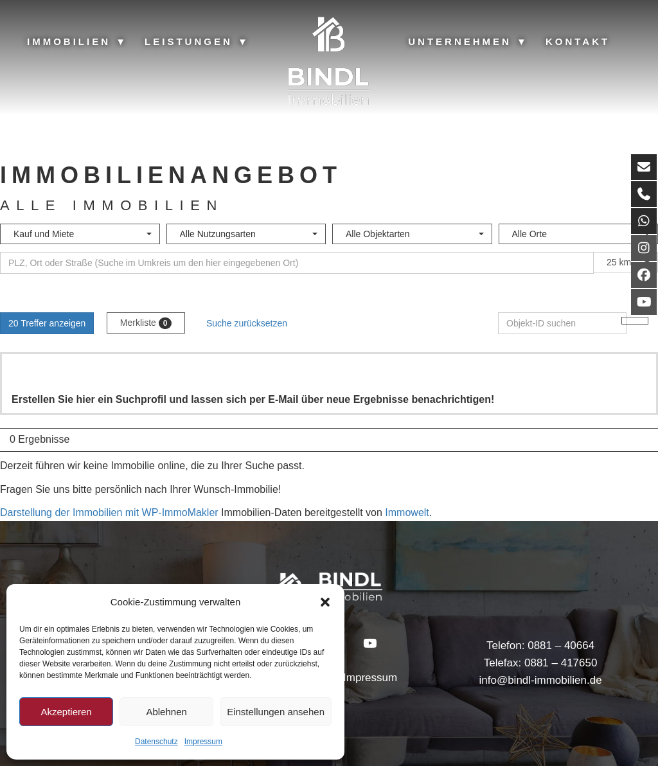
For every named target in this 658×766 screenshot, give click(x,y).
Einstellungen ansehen (276, 711)
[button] (325, 602)
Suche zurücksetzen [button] (246, 323)
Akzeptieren (65, 711)
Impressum (203, 741)
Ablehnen (166, 711)
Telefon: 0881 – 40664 (540, 645)
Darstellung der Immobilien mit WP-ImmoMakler (109, 512)
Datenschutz (156, 741)
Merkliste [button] (146, 323)
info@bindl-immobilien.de (540, 680)
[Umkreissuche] (297, 263)
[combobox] (80, 234)
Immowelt (407, 512)
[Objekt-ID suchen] (562, 323)
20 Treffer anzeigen (46, 323)
